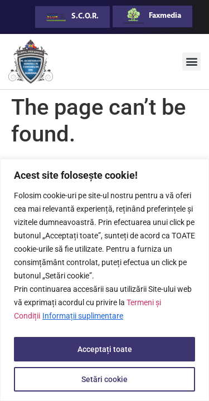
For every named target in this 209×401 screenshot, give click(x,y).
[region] (104, 280)
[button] (191, 61)
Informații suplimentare (82, 315)
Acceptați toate (104, 349)
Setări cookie (104, 379)
